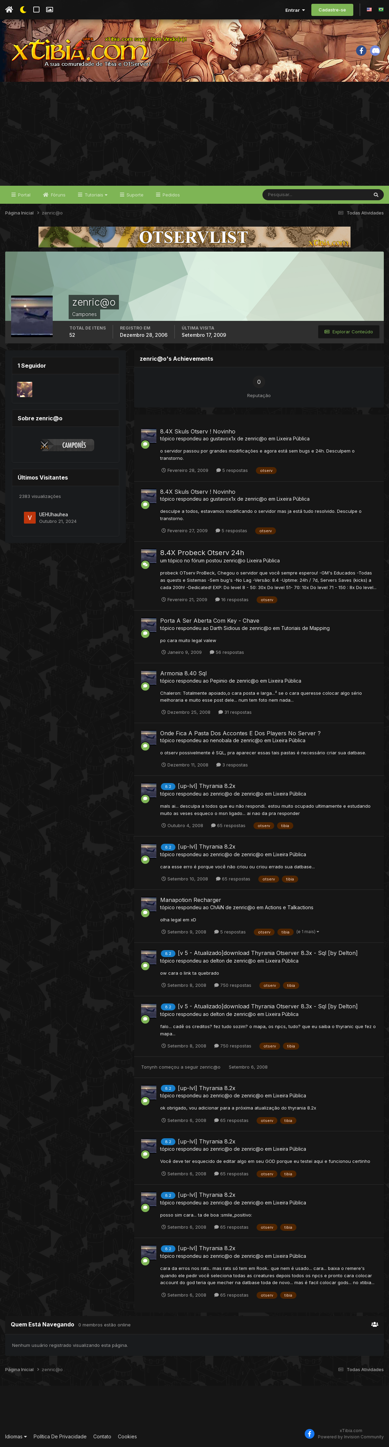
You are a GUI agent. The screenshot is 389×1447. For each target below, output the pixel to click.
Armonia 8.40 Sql (183, 673)
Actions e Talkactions (289, 907)
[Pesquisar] (285, 194)
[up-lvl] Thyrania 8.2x (206, 785)
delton (217, 961)
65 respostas (228, 825)
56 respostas (227, 652)
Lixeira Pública (293, 438)
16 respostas (232, 599)
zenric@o (256, 438)
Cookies (127, 1436)
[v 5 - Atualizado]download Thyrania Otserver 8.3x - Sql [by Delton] (268, 952)
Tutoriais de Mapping (305, 628)
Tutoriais (95, 195)
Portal (24, 195)
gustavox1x (223, 438)
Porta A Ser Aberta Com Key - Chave (209, 620)
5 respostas (232, 470)
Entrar (295, 10)
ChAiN (217, 907)
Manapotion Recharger (190, 899)
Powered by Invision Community (351, 1436)
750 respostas (232, 985)
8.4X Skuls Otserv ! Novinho (197, 431)
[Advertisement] (194, 133)
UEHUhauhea (53, 514)
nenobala (221, 740)
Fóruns (58, 195)
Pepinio (218, 681)
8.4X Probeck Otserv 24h (202, 553)
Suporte (134, 195)
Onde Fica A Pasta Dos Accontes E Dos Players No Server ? (240, 733)
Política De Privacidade (60, 1436)
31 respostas (235, 712)
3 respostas (232, 765)
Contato (102, 1436)
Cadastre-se (332, 9)
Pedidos (170, 195)
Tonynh (149, 1067)
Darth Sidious (225, 628)
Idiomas (16, 1436)
